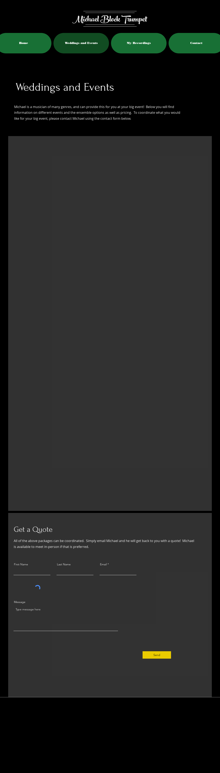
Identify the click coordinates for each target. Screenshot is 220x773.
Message (19, 602)
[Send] (157, 655)
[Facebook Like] (184, 4)
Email (103, 564)
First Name (21, 564)
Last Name (64, 564)
